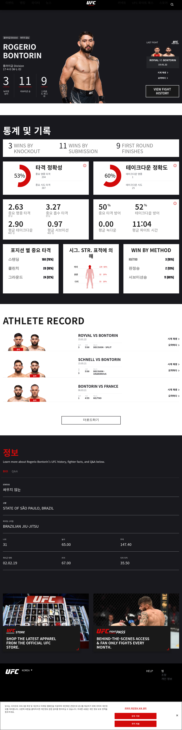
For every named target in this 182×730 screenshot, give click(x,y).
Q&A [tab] (15, 471)
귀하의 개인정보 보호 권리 (135, 708)
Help (149, 671)
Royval (85, 335)
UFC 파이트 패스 (146, 11)
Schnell (86, 360)
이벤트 (8, 11)
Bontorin (108, 335)
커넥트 (128, 11)
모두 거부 (135, 716)
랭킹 (20, 11)
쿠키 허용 (135, 723)
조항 (163, 675)
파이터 (33, 11)
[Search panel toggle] (172, 11)
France (111, 386)
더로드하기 (91, 420)
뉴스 (45, 11)
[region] (91, 716)
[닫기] (177, 715)
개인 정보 (166, 679)
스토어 (164, 11)
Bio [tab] (5, 471)
